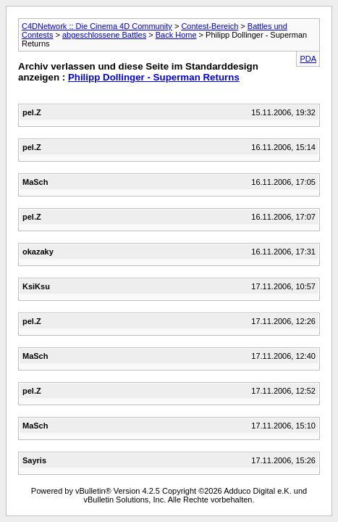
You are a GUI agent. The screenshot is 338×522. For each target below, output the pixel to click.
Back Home (176, 34)
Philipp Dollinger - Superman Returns (154, 77)
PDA (308, 58)
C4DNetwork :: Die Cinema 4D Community (97, 26)
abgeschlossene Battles (104, 34)
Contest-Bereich (209, 26)
